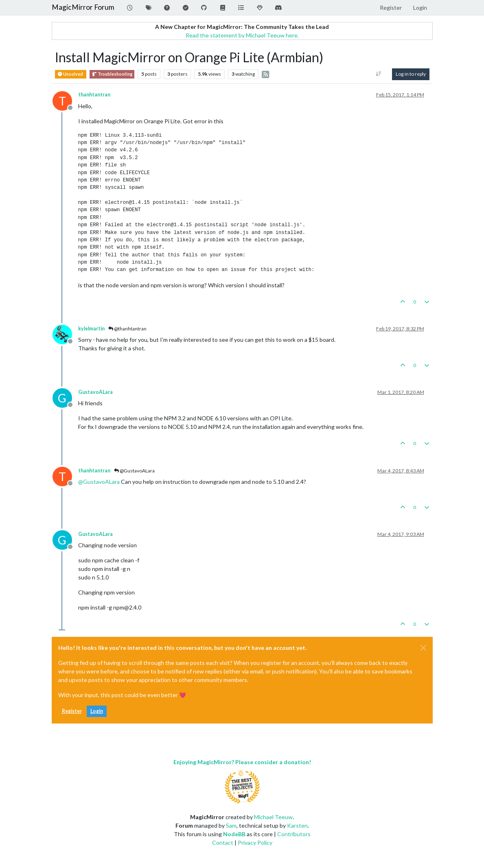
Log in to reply (411, 74)
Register (72, 711)
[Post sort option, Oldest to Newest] (378, 74)
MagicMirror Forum (83, 7)
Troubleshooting (112, 74)
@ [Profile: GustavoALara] (99, 481)
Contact (222, 842)
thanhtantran (94, 95)
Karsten (297, 825)
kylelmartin (91, 329)
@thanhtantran (127, 329)
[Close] (423, 648)
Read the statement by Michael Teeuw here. (242, 35)
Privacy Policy (255, 842)
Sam (231, 825)
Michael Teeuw (273, 816)
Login (96, 711)
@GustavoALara (134, 471)
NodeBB (234, 834)
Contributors (294, 834)
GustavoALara (95, 392)
